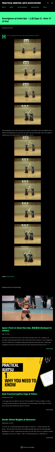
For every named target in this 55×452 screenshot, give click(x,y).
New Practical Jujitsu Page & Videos (19, 394)
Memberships (35, 7)
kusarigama (10, 276)
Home (3, 7)
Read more (49, 348)
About (11, 7)
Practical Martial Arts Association (21, 3)
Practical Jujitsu (22, 7)
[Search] (48, 3)
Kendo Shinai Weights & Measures (18, 419)
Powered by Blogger (27, 447)
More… (45, 7)
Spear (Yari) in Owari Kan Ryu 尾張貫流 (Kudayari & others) (27, 329)
